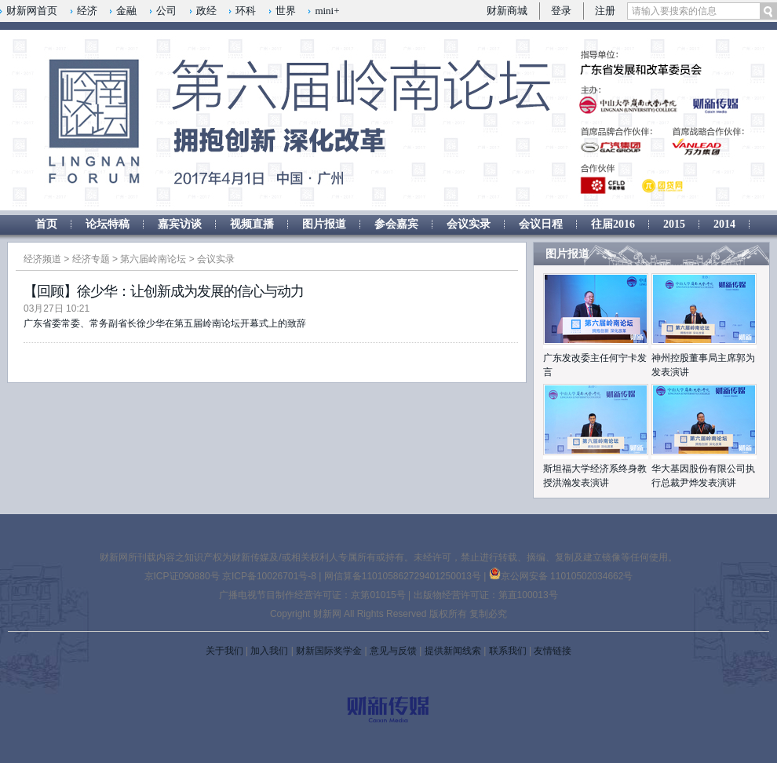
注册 (605, 10)
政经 (206, 10)
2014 (724, 224)
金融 (126, 10)
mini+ (327, 10)
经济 (87, 10)
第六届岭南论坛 (153, 259)
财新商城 (507, 10)
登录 (561, 10)
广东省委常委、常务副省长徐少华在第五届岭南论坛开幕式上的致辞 (165, 323)
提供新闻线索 (453, 650)
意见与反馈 (393, 650)
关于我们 (224, 650)
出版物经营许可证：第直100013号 (486, 595)
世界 (285, 10)
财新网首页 (31, 10)
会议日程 (541, 224)
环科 (245, 10)
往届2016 (613, 224)
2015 (674, 224)
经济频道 (42, 259)
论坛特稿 (108, 224)
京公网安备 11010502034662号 (561, 576)
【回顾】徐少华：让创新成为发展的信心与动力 (164, 291)
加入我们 (269, 650)
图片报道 (324, 224)
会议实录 (469, 224)
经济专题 (91, 259)
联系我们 (508, 650)
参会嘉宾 (396, 224)
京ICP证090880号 (182, 576)
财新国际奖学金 (329, 650)
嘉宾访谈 (180, 224)
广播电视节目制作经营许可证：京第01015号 (312, 595)
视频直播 (252, 224)
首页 (46, 224)
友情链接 (552, 650)
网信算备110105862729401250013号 (403, 576)
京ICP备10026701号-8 (270, 576)
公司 (166, 10)
